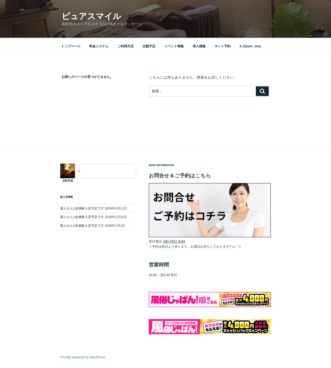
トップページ (70, 46)
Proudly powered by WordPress (83, 357)
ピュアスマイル (91, 16)
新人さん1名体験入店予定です (82, 208)
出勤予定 (149, 46)
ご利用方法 (125, 46)
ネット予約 (222, 46)
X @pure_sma (250, 46)
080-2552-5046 (174, 241)
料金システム (98, 46)
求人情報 (199, 46)
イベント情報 (174, 46)
